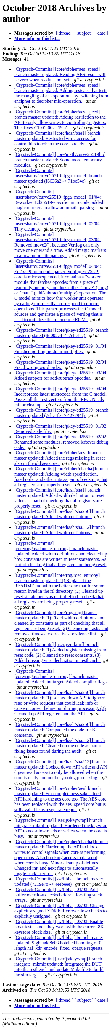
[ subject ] (84, 33)
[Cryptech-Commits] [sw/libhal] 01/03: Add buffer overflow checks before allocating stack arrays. (58, 895)
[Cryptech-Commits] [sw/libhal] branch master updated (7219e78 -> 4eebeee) (58, 881)
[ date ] (101, 33)
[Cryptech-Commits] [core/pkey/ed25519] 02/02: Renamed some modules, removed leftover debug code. (61, 442)
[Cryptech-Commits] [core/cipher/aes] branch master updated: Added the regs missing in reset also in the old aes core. (59, 458)
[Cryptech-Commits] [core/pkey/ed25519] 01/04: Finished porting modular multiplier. (60, 349)
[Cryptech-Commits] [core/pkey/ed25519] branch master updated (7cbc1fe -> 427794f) (61, 413)
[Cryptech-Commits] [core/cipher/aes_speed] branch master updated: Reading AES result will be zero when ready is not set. (59, 74)
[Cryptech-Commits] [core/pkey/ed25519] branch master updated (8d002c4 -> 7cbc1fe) (61, 333)
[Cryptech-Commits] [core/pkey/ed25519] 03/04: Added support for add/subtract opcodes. (60, 375)
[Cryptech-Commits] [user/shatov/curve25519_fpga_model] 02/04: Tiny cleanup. (57, 223)
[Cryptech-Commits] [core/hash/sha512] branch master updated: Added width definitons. (59, 530)
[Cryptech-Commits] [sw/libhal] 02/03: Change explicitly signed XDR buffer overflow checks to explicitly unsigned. (60, 911)
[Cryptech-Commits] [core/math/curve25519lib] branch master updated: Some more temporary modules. (60, 160)
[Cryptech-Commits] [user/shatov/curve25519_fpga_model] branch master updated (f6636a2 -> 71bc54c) (58, 175)
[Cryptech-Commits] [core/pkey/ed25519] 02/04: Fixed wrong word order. (60, 365)
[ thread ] (64, 33)
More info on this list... (37, 38)
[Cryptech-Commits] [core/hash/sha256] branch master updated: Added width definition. (59, 514)
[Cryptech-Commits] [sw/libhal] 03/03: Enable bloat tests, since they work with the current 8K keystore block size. (59, 927)
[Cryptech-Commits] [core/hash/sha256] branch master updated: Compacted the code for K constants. (59, 729)
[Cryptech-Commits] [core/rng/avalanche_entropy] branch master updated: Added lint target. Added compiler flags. (61, 676)
